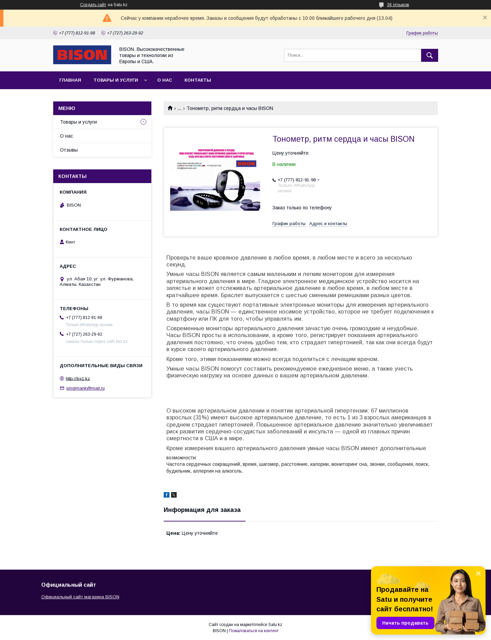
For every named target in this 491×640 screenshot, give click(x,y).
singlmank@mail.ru (85, 388)
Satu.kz (275, 624)
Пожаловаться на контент (254, 630)
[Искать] (429, 55)
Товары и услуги (115, 80)
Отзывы (69, 150)
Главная (70, 80)
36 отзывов (398, 4)
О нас (164, 80)
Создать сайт (93, 4)
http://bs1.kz (78, 378)
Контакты (197, 80)
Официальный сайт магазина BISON (80, 596)
